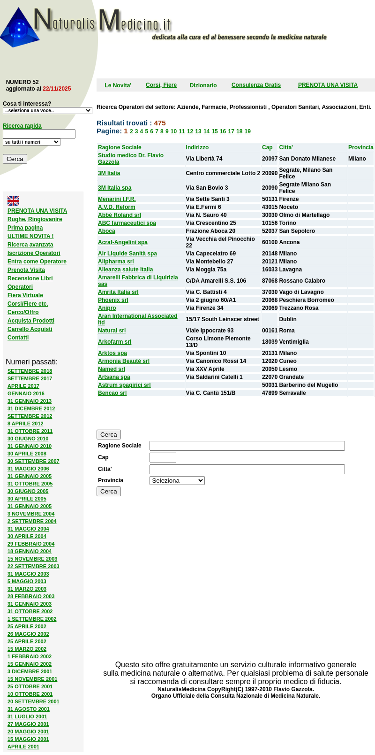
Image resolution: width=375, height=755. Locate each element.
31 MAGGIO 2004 (28, 529)
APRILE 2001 (23, 746)
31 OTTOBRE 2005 (30, 483)
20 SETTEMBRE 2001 (34, 701)
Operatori (20, 287)
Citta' (286, 147)
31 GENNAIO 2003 (30, 604)
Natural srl (112, 330)
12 (190, 131)
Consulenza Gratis (256, 85)
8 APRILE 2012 (26, 423)
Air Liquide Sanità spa (127, 253)
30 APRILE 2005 (27, 498)
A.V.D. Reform (116, 207)
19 (248, 131)
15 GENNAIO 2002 (30, 664)
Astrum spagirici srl (124, 385)
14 (206, 131)
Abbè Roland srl (119, 215)
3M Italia (109, 173)
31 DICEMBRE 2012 (31, 408)
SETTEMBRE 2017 (30, 378)
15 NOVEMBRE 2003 (32, 559)
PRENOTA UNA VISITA (328, 85)
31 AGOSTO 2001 (29, 709)
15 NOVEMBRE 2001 (32, 679)
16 (223, 131)
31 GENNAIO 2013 (30, 401)
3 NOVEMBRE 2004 (31, 513)
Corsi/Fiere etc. (28, 303)
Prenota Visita (26, 270)
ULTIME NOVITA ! (30, 236)
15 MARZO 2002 (27, 649)
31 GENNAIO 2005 (30, 476)
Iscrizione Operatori (34, 253)
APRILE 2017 (23, 386)
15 (214, 131)
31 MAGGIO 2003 (28, 574)
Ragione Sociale (120, 147)
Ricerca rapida (22, 126)
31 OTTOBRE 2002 (30, 611)
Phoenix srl (113, 300)
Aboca (106, 231)
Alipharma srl (116, 261)
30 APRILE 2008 (27, 453)
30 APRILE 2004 (27, 536)
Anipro (107, 308)
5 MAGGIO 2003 (27, 581)
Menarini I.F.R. (117, 199)
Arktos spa (112, 353)
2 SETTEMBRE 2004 (32, 521)
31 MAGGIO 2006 (28, 468)
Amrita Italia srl (118, 292)
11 (182, 131)
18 (239, 131)
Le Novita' (118, 85)
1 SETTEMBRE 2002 (32, 619)
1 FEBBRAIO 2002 (30, 656)
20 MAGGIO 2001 (28, 731)
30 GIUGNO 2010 (28, 438)
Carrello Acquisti (30, 329)
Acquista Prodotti (31, 320)
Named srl (111, 369)
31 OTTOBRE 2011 (30, 431)
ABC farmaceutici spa (127, 223)
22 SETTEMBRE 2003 (34, 566)
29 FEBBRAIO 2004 (31, 544)
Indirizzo (197, 147)
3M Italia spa (114, 188)
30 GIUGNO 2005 (28, 491)
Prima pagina (25, 227)
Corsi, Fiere (161, 85)
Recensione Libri (30, 278)
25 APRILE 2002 (27, 626)
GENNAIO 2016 (26, 393)
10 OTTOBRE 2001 (30, 694)
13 (198, 131)
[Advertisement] (213, 62)
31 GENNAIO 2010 (30, 446)
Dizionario (203, 85)
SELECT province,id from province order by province (177, 480)
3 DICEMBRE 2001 (30, 671)
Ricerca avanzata (30, 244)
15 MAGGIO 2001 (28, 739)
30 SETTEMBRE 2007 (34, 461)
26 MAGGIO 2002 (28, 634)
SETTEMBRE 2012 (30, 416)
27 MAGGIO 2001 (28, 724)
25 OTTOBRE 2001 (30, 686)
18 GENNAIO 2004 (30, 551)
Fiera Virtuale (25, 295)
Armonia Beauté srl (124, 361)
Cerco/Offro (23, 312)
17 (231, 131)
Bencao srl (112, 393)
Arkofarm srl (114, 342)
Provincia (361, 147)
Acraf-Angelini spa (123, 242)
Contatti (18, 337)
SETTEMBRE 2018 (30, 371)
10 (174, 131)
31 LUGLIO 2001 (27, 716)
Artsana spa (114, 377)
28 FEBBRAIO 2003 (31, 596)
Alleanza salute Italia (125, 269)
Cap (267, 147)
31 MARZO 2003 (27, 589)
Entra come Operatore (37, 261)
